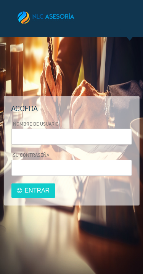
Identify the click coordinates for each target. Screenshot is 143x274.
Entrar (37, 190)
